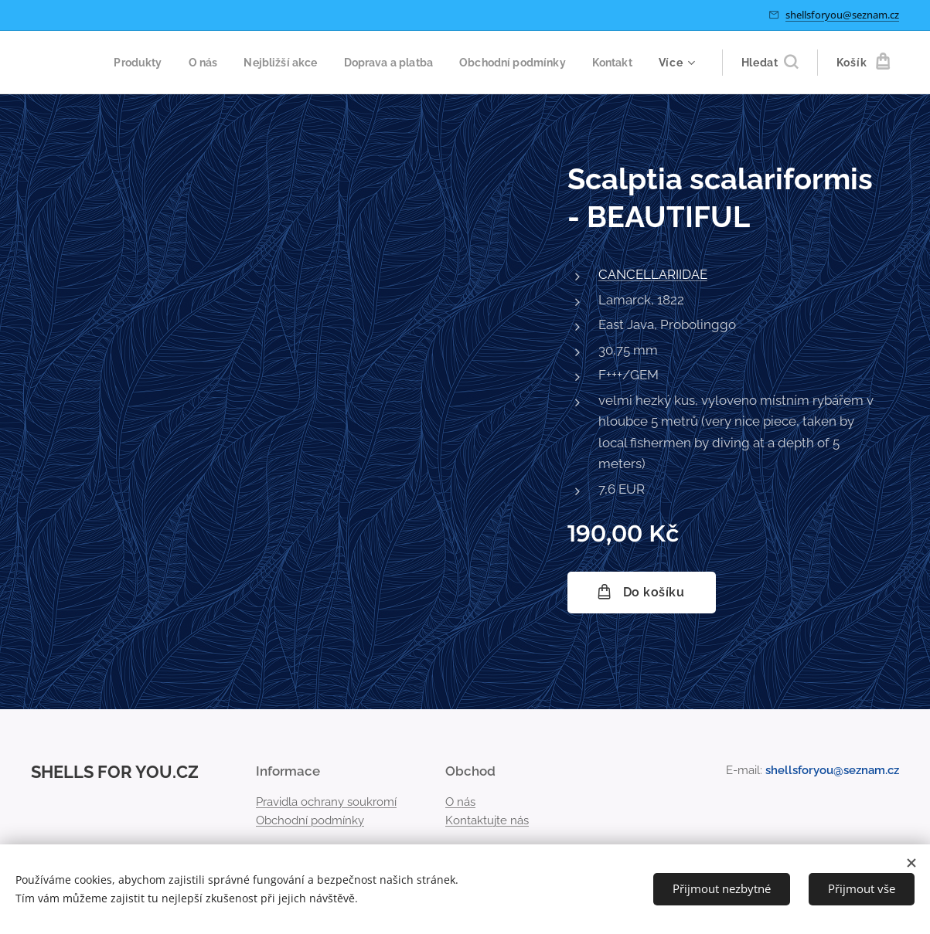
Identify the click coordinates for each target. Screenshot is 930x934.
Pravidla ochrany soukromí (326, 802)
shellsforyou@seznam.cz (842, 15)
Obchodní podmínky (310, 820)
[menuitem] (181, 62)
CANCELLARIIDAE (652, 274)
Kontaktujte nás (487, 820)
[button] (769, 62)
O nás (460, 802)
